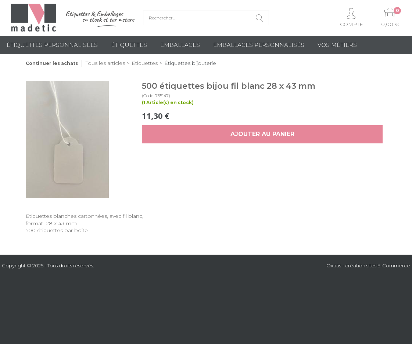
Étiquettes (129, 44)
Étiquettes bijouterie (190, 63)
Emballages (180, 44)
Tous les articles (105, 63)
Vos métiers (337, 44)
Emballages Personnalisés (258, 44)
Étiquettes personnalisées (52, 44)
